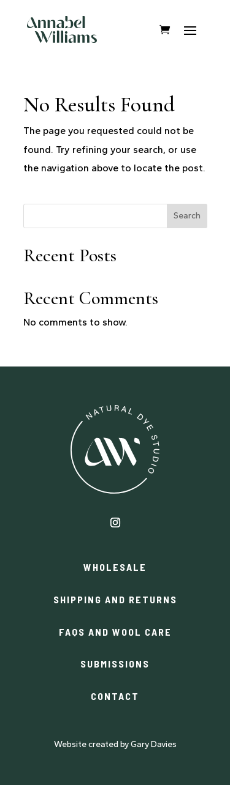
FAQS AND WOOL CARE (115, 632)
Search (187, 215)
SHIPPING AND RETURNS (115, 599)
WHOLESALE (115, 567)
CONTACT (115, 696)
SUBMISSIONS (115, 663)
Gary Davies (154, 744)
